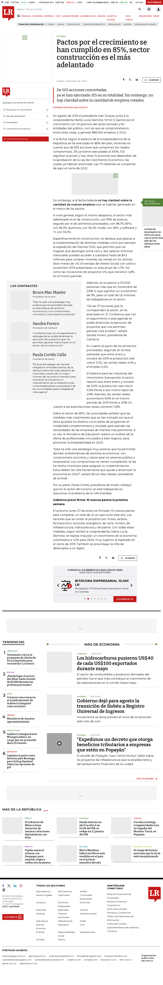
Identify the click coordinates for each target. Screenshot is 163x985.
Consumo (41, 902)
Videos (61, 939)
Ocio (82, 924)
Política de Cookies (117, 924)
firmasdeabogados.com (89, 956)
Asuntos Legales (44, 895)
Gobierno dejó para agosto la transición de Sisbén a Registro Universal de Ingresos (110, 706)
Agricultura (13, 730)
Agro (9, 694)
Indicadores (42, 921)
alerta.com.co (9, 963)
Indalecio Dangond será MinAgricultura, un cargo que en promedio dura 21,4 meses (22, 738)
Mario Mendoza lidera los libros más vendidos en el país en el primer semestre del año (92, 856)
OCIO (58, 16)
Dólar (51, 24)
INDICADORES (145, 16)
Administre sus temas (16, 139)
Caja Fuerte (64, 895)
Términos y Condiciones (119, 912)
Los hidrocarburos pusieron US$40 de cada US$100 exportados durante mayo (115, 663)
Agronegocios (43, 891)
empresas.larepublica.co (61, 956)
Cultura (83, 847)
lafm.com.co (126, 959)
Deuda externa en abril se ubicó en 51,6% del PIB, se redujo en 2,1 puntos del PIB (91, 828)
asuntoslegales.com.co (14, 956)
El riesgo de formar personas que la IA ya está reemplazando (147, 853)
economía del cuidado (145, 24)
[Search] (140, 9)
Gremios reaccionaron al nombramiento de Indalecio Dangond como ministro (21, 702)
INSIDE (156, 16)
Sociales (40, 939)
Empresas (41, 910)
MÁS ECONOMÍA (145, 778)
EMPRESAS (49, 16)
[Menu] (19, 16)
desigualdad (114, 24)
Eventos (84, 910)
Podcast (40, 932)
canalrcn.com (74, 959)
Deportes (12, 752)
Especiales (63, 910)
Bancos (29, 847)
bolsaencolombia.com (116, 956)
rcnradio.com (90, 959)
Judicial (138, 818)
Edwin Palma (73, 24)
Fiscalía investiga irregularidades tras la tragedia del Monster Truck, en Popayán (146, 828)
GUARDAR (151, 80)
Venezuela (12, 651)
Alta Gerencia (65, 891)
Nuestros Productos (117, 901)
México (28, 818)
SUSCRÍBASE (154, 2)
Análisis (11, 715)
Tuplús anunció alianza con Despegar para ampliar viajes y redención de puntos (38, 856)
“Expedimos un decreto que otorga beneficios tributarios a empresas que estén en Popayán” (115, 745)
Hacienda (83, 818)
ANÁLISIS (101, 16)
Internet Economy (143, 847)
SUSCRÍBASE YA (124, 599)
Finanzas (40, 913)
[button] (57, 585)
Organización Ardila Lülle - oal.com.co (148, 958)
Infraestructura (65, 921)
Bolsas (10, 672)
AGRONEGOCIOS (88, 16)
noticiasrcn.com (108, 959)
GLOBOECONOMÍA (70, 16)
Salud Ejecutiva (87, 932)
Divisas (60, 24)
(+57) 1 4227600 (10, 906)
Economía (85, 902)
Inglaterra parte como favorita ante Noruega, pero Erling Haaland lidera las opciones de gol (21, 761)
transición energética (94, 24)
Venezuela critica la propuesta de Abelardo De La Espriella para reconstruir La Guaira (21, 659)
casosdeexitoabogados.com (16, 959)
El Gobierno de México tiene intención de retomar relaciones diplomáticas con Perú (37, 830)
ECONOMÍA (38, 16)
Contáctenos (113, 905)
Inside (83, 921)
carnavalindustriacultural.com (49, 959)
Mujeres (128, 24)
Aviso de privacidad (117, 909)
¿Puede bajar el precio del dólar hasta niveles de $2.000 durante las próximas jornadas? (21, 680)
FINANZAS (26, 16)
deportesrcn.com (28, 963)
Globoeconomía (88, 913)
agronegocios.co (37, 956)
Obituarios (63, 924)
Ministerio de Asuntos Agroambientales (20, 720)
